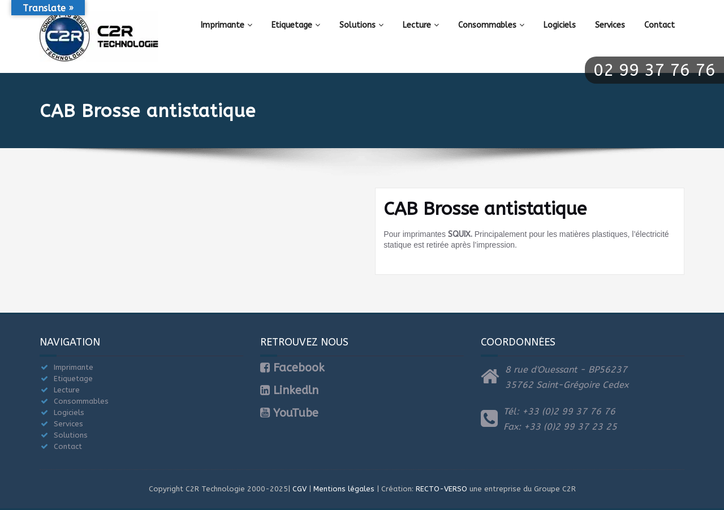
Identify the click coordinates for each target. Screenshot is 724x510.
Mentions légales (343, 489)
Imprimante (226, 25)
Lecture (421, 25)
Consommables (491, 25)
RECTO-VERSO (441, 489)
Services (610, 25)
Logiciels (560, 25)
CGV (299, 489)
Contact (659, 25)
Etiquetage (296, 25)
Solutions (361, 25)
